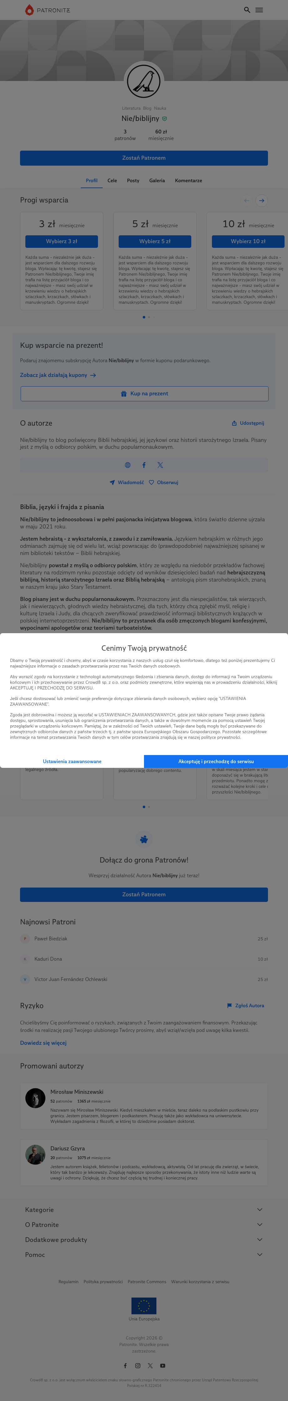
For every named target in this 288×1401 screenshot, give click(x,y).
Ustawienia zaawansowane (72, 761)
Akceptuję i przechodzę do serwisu (216, 761)
